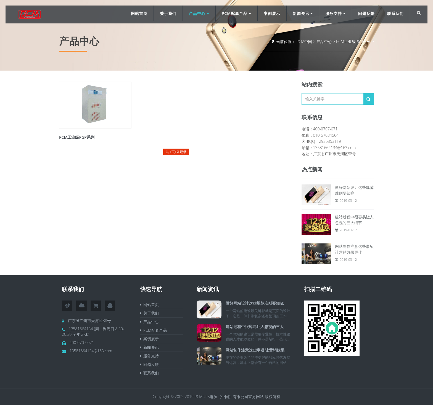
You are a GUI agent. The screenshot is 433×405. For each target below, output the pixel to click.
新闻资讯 (303, 13)
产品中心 (199, 13)
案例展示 (272, 13)
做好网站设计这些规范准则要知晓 (255, 303)
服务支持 (335, 13)
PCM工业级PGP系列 (353, 41)
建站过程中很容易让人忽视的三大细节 (258, 326)
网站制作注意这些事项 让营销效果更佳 (259, 350)
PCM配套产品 (236, 13)
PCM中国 (304, 41)
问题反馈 (366, 13)
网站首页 (139, 13)
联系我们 (395, 13)
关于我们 (168, 13)
